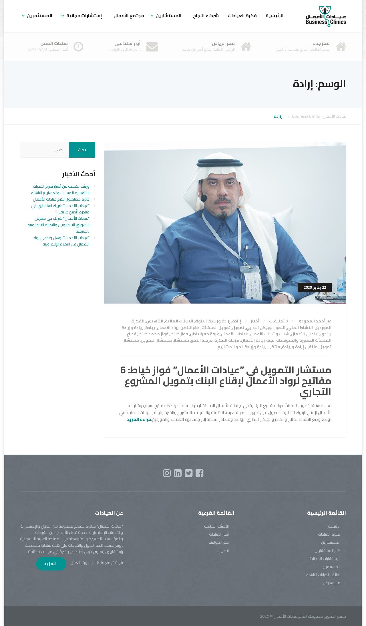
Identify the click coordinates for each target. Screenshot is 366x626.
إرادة (236, 321)
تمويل (238, 327)
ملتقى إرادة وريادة (300, 346)
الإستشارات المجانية (324, 558)
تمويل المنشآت (215, 327)
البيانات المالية (179, 321)
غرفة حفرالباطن (204, 334)
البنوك (201, 321)
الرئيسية (275, 15)
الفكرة (138, 321)
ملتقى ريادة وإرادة (262, 346)
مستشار (181, 340)
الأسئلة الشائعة (216, 526)
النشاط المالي (300, 327)
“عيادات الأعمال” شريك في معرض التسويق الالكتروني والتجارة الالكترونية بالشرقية (58, 225)
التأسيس (154, 321)
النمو (280, 327)
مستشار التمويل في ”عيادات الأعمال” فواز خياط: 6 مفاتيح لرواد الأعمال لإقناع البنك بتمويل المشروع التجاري (225, 380)
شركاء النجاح (206, 15)
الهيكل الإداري (260, 327)
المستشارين (169, 15)
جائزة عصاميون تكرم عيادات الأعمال (61, 199)
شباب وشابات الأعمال (269, 334)
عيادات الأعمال (234, 334)
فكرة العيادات (242, 15)
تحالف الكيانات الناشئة (323, 575)
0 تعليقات (278, 321)
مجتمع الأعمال (129, 15)
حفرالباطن (190, 327)
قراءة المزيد (139, 419)
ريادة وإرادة (133, 327)
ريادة (150, 327)
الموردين (323, 327)
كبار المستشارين (327, 550)
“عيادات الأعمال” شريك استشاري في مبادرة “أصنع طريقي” (60, 209)
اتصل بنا (222, 550)
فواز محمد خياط (153, 334)
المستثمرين (39, 15)
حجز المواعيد (219, 542)
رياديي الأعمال (305, 334)
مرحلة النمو (202, 340)
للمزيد (50, 563)
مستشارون (331, 583)
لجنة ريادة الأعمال (257, 340)
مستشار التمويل (156, 340)
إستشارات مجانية (84, 15)
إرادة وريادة (219, 321)
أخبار (255, 321)
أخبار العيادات (219, 534)
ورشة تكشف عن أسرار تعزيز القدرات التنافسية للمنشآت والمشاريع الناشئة (60, 189)
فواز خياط (179, 334)
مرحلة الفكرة (226, 340)
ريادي (325, 334)
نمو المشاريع (230, 346)
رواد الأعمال (168, 327)
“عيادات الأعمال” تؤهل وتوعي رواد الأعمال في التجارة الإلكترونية (61, 241)
